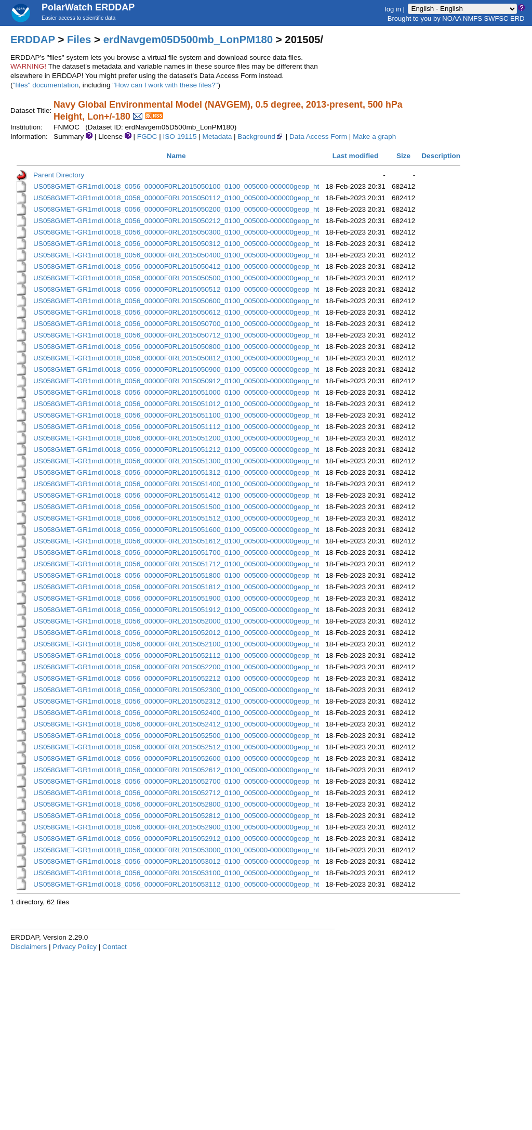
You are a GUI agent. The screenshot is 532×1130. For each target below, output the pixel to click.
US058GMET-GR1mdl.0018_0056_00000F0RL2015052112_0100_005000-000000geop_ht (176, 655)
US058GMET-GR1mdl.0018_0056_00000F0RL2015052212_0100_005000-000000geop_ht (176, 678)
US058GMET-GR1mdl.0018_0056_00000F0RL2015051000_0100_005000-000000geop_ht (176, 392)
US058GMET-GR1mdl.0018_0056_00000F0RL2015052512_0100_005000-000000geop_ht (176, 747)
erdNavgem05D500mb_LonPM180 (188, 39)
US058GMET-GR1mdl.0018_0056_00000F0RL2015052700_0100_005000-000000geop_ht (176, 781)
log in (393, 8)
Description (440, 156)
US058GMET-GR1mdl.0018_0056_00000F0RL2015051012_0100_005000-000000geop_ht (176, 404)
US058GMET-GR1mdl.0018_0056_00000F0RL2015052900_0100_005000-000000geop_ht (176, 827)
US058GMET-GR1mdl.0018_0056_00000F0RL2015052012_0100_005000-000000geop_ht (176, 633)
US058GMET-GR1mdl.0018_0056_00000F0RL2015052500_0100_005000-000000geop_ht (176, 735)
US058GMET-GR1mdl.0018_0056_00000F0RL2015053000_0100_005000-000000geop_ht (176, 850)
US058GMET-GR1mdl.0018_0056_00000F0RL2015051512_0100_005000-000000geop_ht (176, 518)
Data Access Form (318, 136)
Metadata (217, 136)
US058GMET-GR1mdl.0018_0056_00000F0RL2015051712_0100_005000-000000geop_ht (176, 564)
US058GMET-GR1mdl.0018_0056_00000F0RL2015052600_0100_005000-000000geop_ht (176, 758)
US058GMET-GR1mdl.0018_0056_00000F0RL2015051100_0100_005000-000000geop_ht (176, 415)
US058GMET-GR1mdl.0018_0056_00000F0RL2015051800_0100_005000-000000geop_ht (176, 575)
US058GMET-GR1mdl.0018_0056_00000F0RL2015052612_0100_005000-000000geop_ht (176, 770)
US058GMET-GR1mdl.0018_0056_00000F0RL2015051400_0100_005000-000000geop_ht (176, 484)
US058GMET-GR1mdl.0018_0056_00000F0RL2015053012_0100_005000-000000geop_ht (176, 861)
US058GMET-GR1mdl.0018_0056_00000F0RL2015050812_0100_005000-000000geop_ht (176, 358)
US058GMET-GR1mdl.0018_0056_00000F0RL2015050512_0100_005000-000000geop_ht (176, 289)
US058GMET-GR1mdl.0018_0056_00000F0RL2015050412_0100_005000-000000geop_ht (176, 266)
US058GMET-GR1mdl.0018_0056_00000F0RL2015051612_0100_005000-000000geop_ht (176, 541)
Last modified (355, 156)
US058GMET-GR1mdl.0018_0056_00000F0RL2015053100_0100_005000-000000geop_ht (176, 873)
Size (403, 156)
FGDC (147, 136)
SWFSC (496, 18)
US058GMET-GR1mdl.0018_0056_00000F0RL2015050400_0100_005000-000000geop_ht (176, 255)
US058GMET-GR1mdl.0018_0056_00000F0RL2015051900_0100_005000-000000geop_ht (176, 598)
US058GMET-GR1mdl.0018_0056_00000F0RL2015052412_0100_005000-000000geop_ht (176, 724)
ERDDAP (32, 39)
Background (260, 136)
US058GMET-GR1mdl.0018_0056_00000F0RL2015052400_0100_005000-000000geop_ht (176, 713)
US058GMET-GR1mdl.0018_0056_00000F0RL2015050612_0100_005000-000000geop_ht (176, 312)
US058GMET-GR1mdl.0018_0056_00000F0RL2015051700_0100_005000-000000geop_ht (176, 552)
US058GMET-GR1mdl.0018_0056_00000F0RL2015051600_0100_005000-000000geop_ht (176, 530)
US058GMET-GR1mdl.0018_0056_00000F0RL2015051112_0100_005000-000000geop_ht (176, 427)
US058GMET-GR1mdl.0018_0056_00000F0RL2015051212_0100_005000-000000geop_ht (176, 449)
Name (176, 156)
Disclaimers (28, 947)
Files (79, 39)
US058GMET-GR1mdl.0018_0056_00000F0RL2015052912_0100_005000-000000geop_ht (176, 838)
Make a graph (374, 136)
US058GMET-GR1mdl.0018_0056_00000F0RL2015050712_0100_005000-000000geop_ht (176, 335)
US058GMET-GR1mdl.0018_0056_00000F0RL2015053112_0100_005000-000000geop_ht (176, 884)
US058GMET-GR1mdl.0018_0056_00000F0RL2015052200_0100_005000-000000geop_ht (176, 667)
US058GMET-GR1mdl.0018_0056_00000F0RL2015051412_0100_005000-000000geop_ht (176, 495)
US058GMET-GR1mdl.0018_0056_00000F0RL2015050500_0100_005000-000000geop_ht (176, 278)
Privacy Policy (74, 947)
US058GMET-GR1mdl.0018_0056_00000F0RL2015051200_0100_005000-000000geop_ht (176, 438)
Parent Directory (58, 175)
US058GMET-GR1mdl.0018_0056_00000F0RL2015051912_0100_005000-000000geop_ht (176, 610)
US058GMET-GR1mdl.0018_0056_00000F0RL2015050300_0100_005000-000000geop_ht (176, 232)
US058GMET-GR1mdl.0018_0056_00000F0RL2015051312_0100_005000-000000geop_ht (176, 472)
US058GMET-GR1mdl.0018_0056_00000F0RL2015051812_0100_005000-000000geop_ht (176, 587)
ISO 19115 (179, 136)
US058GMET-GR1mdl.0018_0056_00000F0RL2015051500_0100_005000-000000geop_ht (176, 507)
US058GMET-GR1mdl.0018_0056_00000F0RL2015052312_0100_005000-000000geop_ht (176, 701)
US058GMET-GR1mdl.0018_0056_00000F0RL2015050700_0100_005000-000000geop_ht (176, 324)
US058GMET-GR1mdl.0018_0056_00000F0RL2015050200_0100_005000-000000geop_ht (176, 209)
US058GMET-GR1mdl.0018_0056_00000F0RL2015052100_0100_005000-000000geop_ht (176, 644)
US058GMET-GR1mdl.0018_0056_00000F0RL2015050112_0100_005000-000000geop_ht (176, 198)
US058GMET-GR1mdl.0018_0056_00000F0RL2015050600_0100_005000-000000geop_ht (176, 301)
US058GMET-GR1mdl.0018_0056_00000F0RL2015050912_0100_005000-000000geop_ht (176, 381)
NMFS (472, 18)
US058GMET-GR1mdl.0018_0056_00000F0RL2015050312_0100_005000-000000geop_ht (176, 244)
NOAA (451, 18)
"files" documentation (46, 85)
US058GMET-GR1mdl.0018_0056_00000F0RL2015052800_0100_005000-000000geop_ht (176, 804)
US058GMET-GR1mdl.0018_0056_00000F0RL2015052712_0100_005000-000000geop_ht (176, 793)
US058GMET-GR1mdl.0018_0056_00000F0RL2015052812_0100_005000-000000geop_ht (176, 816)
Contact (114, 947)
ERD (517, 18)
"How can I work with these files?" (165, 85)
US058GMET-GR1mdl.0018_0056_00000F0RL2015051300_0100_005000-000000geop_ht (176, 461)
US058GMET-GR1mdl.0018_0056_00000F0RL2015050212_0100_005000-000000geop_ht (176, 221)
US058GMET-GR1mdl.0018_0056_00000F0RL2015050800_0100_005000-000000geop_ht (176, 346)
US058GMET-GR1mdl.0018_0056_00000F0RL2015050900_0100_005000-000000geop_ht (176, 369)
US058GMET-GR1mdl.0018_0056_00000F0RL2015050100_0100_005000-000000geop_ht (176, 186)
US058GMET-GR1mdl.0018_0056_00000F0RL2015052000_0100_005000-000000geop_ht (176, 621)
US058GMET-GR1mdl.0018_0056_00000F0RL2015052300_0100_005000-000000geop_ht (176, 690)
